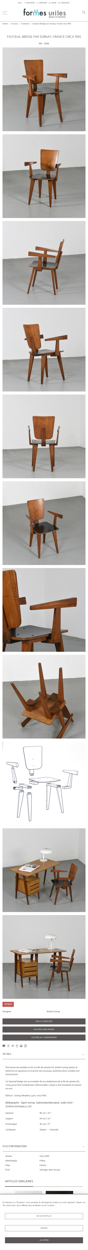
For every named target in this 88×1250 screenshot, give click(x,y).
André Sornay (53, 1012)
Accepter (44, 1240)
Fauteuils (25, 24)
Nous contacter (44, 1021)
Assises (14, 24)
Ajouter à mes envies (44, 1029)
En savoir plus (44, 1216)
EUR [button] (19, 3)
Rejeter (44, 1228)
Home (5, 24)
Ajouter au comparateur (44, 1037)
